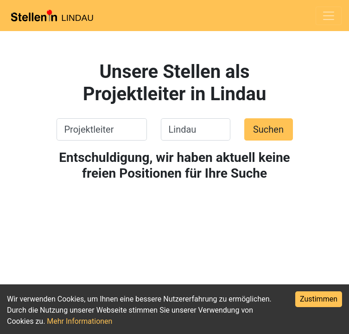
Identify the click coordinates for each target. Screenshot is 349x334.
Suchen (268, 129)
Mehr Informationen (79, 321)
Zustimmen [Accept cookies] (318, 299)
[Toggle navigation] (329, 15)
